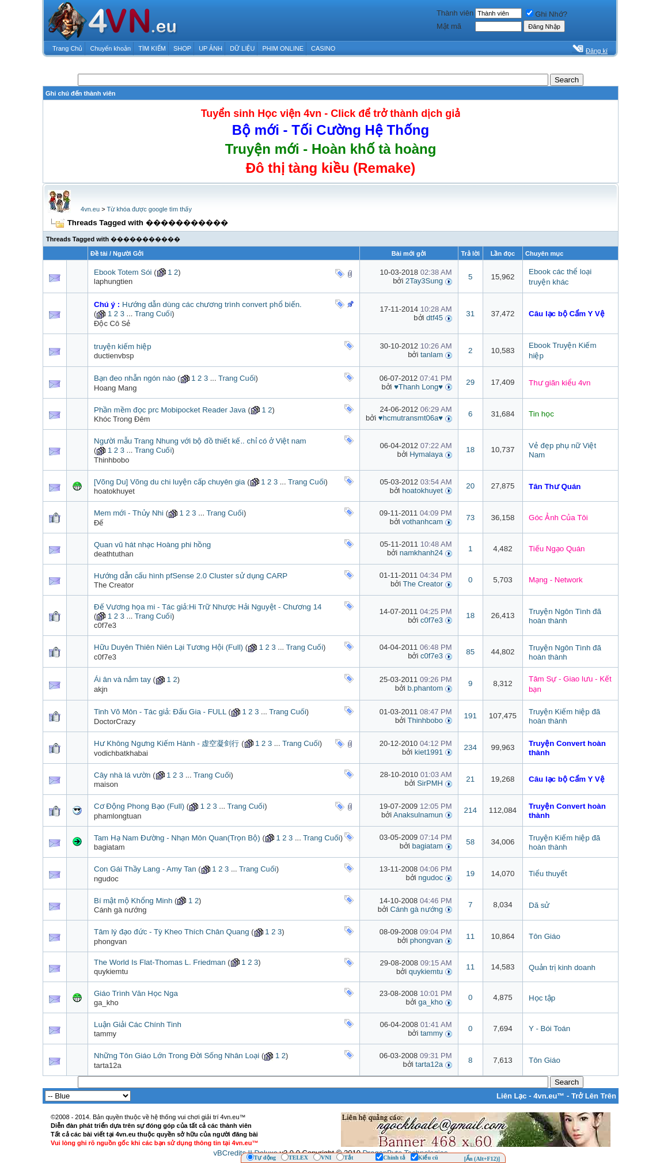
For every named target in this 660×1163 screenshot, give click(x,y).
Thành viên (455, 13)
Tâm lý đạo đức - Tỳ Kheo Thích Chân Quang (171, 931)
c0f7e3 (105, 625)
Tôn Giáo (544, 936)
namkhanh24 (421, 552)
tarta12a (108, 1065)
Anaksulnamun (418, 814)
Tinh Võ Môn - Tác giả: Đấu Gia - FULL (160, 711)
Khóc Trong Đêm (122, 419)
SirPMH (430, 783)
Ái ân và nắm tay (122, 679)
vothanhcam (422, 521)
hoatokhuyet (114, 491)
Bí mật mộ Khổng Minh (133, 900)
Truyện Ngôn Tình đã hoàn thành (565, 616)
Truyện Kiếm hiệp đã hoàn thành (564, 716)
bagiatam (109, 847)
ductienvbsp (114, 355)
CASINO (323, 48)
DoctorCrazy (114, 721)
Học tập (542, 998)
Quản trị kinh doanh (562, 967)
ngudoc (106, 878)
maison (106, 784)
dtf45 (434, 317)
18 (470, 449)
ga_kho (106, 1002)
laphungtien (113, 281)
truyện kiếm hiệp (122, 346)
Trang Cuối (153, 313)
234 (470, 747)
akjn (101, 689)
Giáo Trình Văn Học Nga (136, 993)
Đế (98, 522)
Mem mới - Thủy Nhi (129, 513)
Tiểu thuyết (548, 873)
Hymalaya (426, 454)
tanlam (431, 354)
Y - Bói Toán (549, 1028)
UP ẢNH (210, 48)
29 (470, 382)
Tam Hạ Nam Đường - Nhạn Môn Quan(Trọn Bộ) (177, 838)
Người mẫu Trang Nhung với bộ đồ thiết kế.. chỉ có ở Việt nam (200, 441)
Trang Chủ (67, 48)
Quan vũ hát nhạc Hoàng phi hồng (152, 544)
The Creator (114, 585)
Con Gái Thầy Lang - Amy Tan (145, 869)
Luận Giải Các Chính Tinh (137, 1024)
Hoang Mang (115, 388)
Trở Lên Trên (593, 1096)
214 (470, 810)
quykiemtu (111, 971)
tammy (105, 1033)
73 (470, 517)
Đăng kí (597, 50)
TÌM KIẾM (152, 48)
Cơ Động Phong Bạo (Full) (139, 806)
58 (470, 842)
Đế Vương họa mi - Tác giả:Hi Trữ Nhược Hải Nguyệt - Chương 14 (208, 607)
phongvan (110, 941)
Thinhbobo (111, 460)
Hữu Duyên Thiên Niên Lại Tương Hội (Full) (168, 647)
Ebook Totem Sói (123, 272)
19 (470, 873)
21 (470, 779)
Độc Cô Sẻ (112, 323)
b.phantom (425, 688)
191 (470, 715)
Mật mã (449, 26)
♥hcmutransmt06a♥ (410, 418)
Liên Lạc (511, 1096)
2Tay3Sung (424, 280)
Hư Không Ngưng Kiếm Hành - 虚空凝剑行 (167, 743)
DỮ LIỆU (242, 48)
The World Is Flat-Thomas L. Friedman (160, 962)
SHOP (182, 48)
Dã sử (539, 905)
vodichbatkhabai (121, 753)
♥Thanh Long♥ (418, 386)
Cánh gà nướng (120, 910)
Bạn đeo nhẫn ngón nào (134, 378)
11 (470, 936)
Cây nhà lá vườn (122, 775)
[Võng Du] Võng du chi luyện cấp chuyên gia (169, 482)
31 (470, 313)
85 (470, 651)
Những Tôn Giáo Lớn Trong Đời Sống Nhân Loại (176, 1055)
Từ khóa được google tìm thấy (149, 209)
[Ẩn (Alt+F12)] (482, 1159)
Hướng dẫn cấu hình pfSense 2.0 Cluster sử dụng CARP (190, 575)
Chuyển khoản (110, 48)
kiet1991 (429, 752)
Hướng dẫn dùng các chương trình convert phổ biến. (212, 304)
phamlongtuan (117, 816)
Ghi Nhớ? (546, 14)
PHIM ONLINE (283, 48)
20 (470, 486)
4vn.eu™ (548, 1096)
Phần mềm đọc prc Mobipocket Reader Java (170, 410)
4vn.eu (90, 209)
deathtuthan (114, 554)
